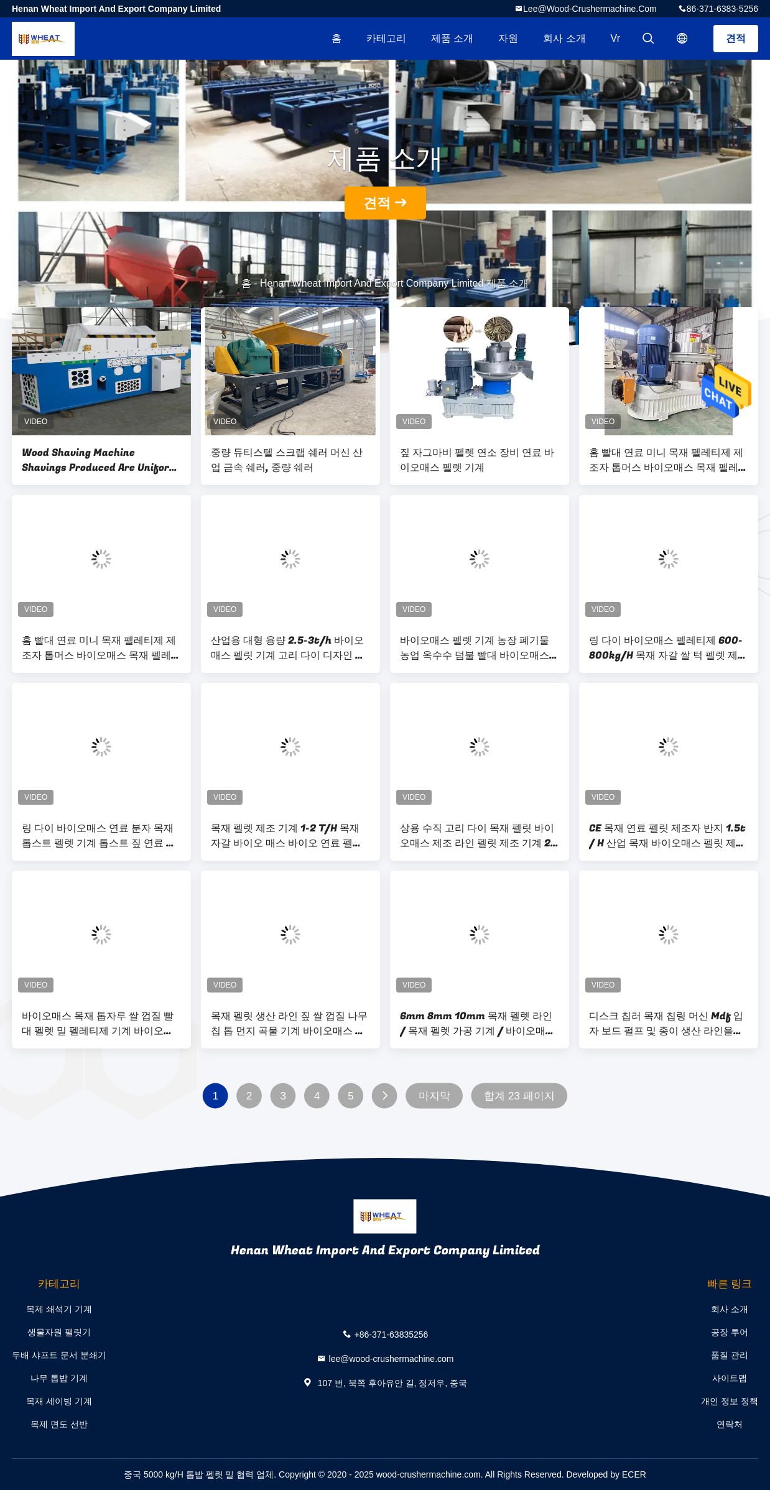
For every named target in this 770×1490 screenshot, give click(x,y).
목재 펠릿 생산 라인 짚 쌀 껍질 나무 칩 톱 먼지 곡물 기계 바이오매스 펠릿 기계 (289, 1024)
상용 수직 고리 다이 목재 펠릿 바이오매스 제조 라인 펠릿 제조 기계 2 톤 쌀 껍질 (477, 836)
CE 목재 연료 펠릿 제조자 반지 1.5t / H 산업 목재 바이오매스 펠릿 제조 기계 (667, 836)
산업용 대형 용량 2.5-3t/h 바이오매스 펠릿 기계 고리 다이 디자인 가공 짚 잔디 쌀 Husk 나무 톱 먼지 (288, 648)
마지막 (434, 1096)
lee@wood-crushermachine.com (590, 9)
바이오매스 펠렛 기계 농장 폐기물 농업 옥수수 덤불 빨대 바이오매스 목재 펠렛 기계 (474, 648)
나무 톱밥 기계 (59, 1378)
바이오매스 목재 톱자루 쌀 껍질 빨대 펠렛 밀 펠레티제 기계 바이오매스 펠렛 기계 (98, 1024)
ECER (634, 1474)
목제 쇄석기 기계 (59, 1309)
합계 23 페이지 (519, 1096)
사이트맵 (729, 1378)
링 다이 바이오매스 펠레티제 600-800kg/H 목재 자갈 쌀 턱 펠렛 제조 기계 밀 (668, 648)
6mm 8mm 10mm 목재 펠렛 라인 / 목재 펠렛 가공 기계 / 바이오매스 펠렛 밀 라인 (477, 1024)
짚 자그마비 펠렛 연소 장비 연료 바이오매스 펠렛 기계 (477, 460)
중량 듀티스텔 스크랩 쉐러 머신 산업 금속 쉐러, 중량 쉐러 (287, 460)
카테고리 (386, 38)
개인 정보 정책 (729, 1401)
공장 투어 (729, 1332)
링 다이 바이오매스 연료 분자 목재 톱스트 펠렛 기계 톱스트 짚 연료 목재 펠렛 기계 (99, 836)
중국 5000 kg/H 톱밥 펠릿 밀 (179, 1474)
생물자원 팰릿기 (59, 1332)
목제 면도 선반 (59, 1424)
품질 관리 (729, 1355)
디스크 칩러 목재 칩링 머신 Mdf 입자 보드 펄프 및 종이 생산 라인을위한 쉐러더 (666, 1024)
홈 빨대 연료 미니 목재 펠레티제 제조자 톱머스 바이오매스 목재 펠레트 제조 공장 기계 (668, 460)
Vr (615, 38)
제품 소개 (452, 38)
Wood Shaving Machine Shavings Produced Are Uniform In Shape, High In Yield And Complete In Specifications (100, 460)
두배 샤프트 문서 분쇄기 (59, 1355)
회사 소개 (564, 38)
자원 (508, 38)
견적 (736, 38)
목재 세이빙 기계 (59, 1401)
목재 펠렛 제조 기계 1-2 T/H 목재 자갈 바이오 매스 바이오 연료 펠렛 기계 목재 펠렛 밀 (287, 836)
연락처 (730, 1424)
